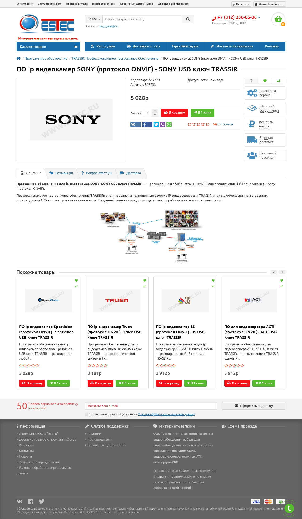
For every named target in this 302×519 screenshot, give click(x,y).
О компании (25, 3)
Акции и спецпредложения (39, 462)
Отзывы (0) (61, 173)
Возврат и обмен (103, 3)
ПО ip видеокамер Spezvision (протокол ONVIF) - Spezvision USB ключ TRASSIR (46, 331)
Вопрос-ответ (96, 173)
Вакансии (25, 445)
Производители (77, 3)
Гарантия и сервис (185, 46)
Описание (31, 173)
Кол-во (135, 112)
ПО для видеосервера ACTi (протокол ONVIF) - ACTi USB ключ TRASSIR (250, 331)
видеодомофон (108, 26)
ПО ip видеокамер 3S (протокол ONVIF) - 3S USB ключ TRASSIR (180, 331)
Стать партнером (49, 3)
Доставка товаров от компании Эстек (46, 439)
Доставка (130, 173)
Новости (24, 456)
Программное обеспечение (46, 58)
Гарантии (93, 434)
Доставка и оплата (143, 46)
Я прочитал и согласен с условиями (140, 414)
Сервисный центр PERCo (136, 3)
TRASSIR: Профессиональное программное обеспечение (115, 58)
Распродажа (103, 46)
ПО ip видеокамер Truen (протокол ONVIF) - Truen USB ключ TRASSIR (115, 331)
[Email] (151, 406)
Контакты (272, 46)
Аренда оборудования (173, 3)
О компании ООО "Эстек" (38, 434)
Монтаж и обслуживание (232, 46)
